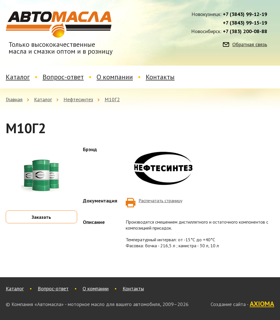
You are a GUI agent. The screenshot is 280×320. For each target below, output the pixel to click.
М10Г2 (112, 99)
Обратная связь (249, 44)
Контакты (160, 76)
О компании (115, 76)
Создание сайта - (242, 304)
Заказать (41, 217)
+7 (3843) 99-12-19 (245, 14)
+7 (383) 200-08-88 (245, 31)
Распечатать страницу (160, 200)
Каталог (18, 76)
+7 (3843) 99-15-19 (245, 23)
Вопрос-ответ (63, 76)
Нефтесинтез (78, 99)
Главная (14, 99)
